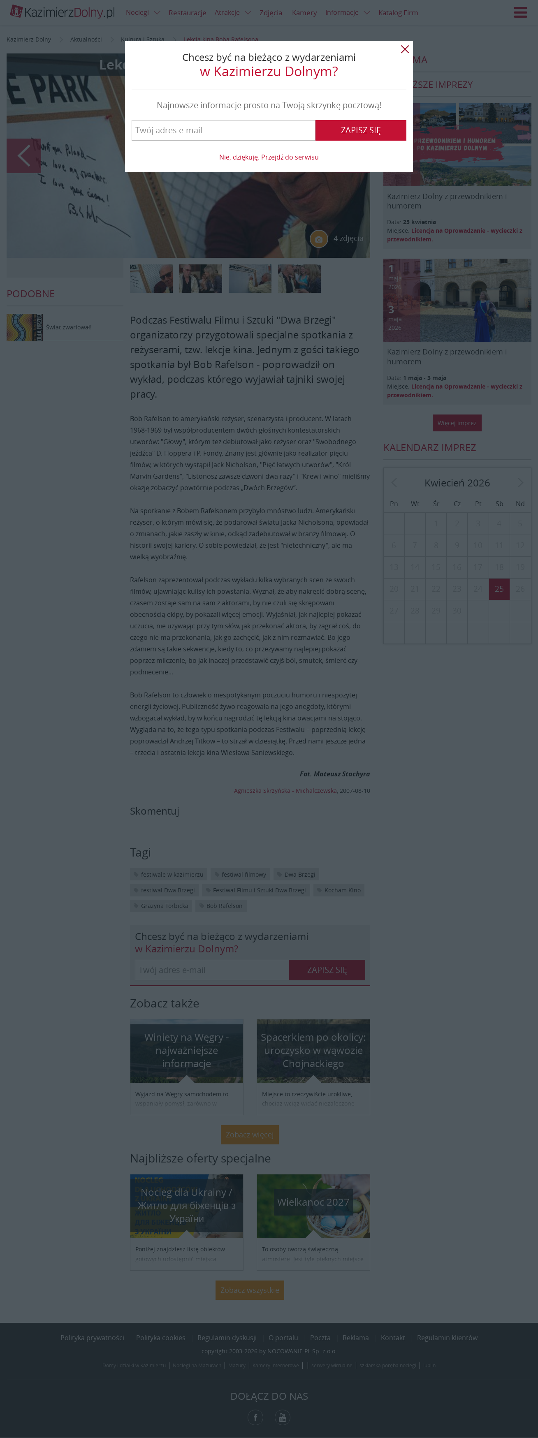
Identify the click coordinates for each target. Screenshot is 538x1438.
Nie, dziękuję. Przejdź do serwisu (269, 157)
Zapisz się (361, 130)
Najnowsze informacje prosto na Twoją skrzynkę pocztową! (269, 105)
